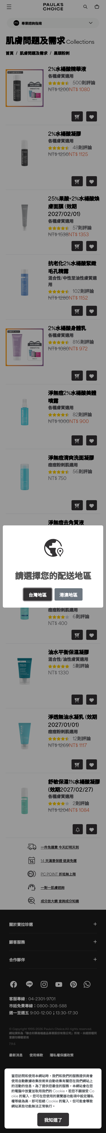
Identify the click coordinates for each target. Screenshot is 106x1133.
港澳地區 (68, 594)
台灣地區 (38, 594)
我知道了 (53, 1119)
